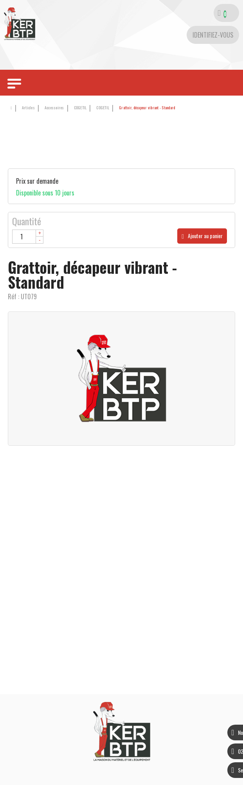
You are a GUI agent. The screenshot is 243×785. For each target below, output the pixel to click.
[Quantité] (27, 237)
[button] (145, 107)
